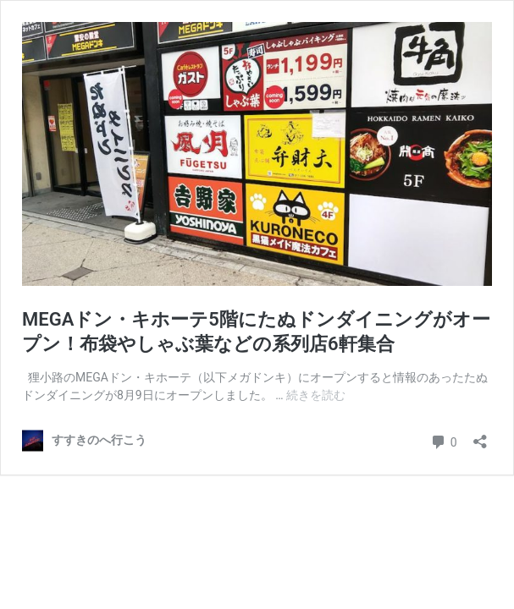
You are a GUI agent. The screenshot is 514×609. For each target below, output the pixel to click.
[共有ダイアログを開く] (480, 436)
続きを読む (315, 395)
